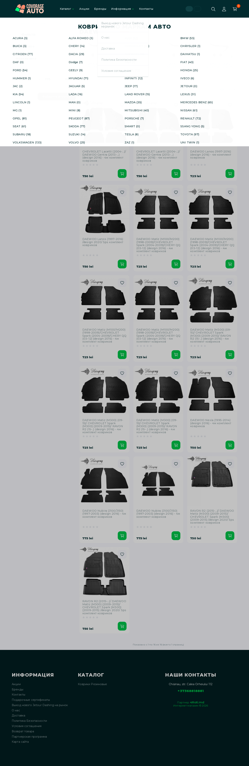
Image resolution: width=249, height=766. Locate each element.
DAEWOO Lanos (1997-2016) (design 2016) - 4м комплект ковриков (210, 154)
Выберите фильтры (56, 96)
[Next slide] (231, 56)
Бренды (100, 9)
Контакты (146, 9)
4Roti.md (197, 702)
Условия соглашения (27, 726)
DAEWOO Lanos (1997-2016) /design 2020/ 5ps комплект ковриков (102, 242)
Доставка (18, 715)
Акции (84, 9)
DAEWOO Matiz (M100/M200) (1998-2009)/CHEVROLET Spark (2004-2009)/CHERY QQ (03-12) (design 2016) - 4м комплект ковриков (158, 245)
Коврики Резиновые (32, 23)
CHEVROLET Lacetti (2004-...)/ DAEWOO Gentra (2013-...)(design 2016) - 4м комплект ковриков (104, 156)
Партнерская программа (29, 736)
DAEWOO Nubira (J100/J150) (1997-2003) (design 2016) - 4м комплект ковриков (104, 513)
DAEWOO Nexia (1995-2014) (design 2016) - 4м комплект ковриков (210, 423)
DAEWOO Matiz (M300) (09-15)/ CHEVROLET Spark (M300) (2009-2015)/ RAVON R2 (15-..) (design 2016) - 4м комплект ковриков (210, 335)
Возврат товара (23, 731)
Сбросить (26, 96)
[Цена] (26, 79)
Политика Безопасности (29, 721)
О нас (16, 710)
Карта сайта (20, 741)
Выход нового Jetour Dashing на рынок (40, 705)
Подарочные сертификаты (31, 700)
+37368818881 (191, 691)
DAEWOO (60, 23)
